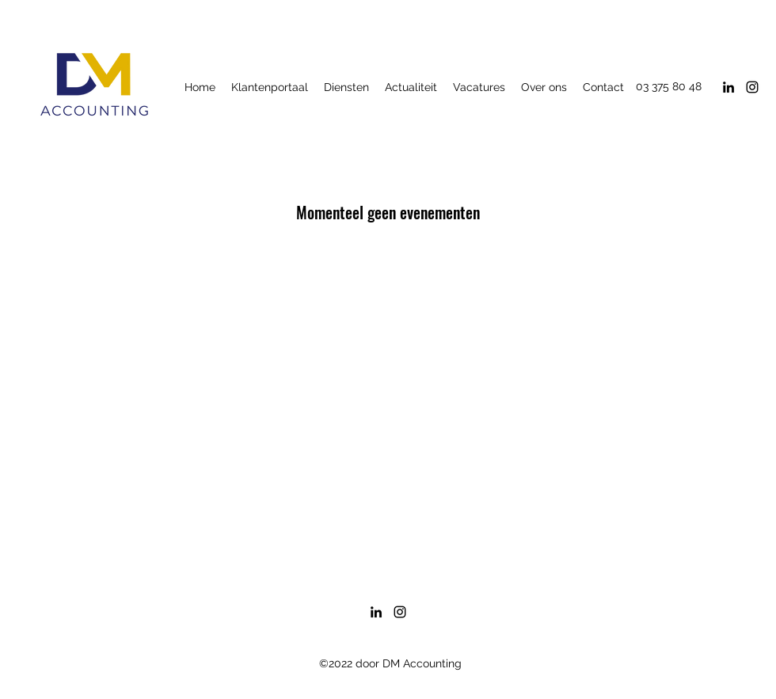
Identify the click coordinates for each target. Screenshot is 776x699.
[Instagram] (752, 87)
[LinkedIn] (728, 87)
